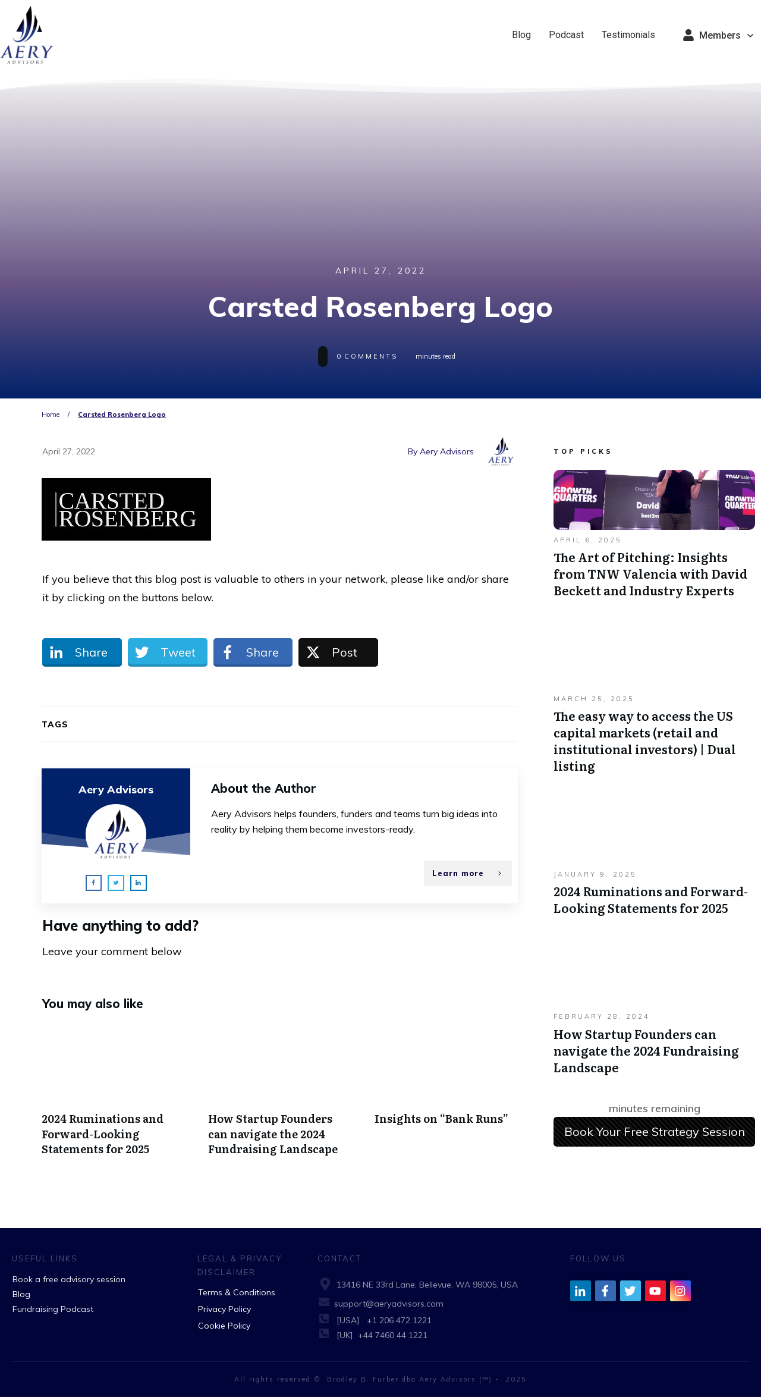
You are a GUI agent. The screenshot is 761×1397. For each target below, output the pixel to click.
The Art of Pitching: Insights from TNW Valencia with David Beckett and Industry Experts (654, 540)
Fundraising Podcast (52, 1309)
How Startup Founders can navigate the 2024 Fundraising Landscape (279, 1096)
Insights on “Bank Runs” (446, 1096)
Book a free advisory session (68, 1279)
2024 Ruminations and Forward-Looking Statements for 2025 (113, 1096)
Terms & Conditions (236, 1292)
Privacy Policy (224, 1309)
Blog (21, 1294)
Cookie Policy (224, 1325)
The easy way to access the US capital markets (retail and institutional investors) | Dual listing (654, 707)
